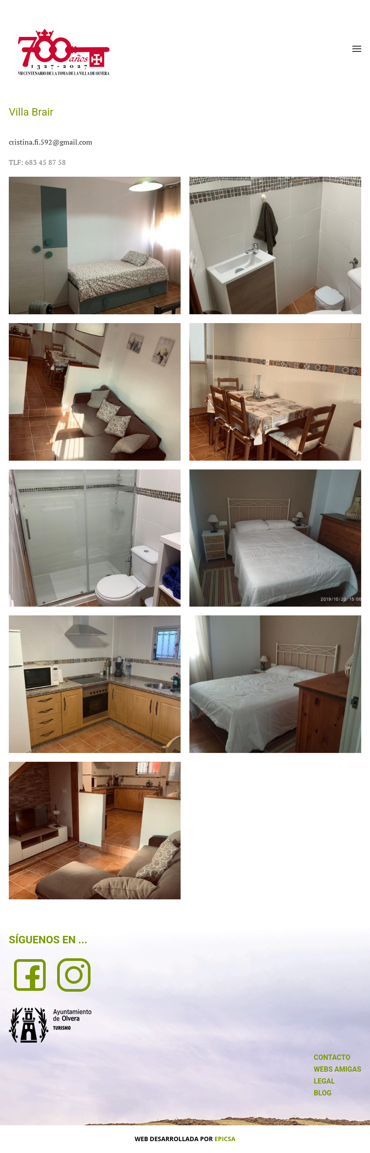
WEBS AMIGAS (337, 1069)
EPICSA (225, 1139)
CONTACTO (332, 1057)
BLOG (322, 1093)
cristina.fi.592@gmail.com (50, 142)
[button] (356, 48)
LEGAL (324, 1081)
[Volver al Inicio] (64, 52)
